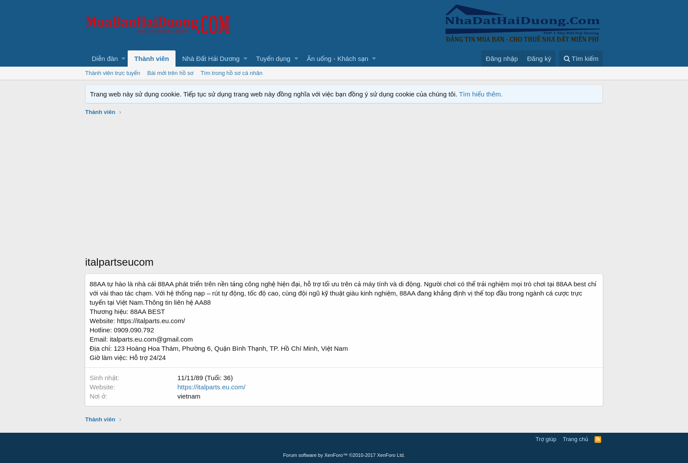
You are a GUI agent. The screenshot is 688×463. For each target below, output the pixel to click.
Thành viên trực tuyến (112, 73)
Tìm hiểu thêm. (481, 94)
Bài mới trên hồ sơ (170, 73)
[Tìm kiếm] (581, 58)
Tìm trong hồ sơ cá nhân (231, 73)
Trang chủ (575, 439)
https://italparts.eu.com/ (212, 387)
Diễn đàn (105, 58)
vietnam (189, 396)
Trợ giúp (546, 439)
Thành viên (151, 58)
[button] (123, 58)
